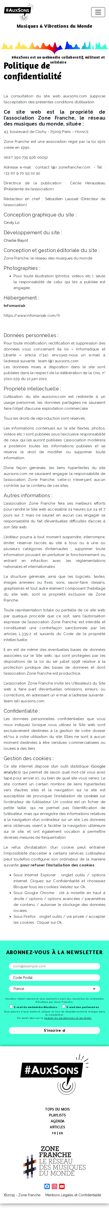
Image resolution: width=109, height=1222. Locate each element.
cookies (91, 796)
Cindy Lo (12, 222)
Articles (57, 1127)
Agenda (58, 1121)
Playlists (57, 1115)
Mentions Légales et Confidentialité (73, 1195)
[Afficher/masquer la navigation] (98, 12)
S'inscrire (54, 1030)
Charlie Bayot (16, 240)
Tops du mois (57, 1109)
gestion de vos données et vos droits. (68, 1018)
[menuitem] (54, 1133)
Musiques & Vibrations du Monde (54, 26)
